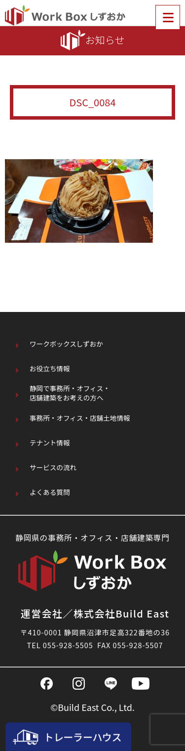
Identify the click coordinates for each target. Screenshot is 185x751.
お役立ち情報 (50, 368)
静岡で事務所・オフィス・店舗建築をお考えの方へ (70, 393)
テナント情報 (50, 442)
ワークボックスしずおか (66, 344)
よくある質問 (50, 492)
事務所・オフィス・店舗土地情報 (80, 418)
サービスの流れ (53, 467)
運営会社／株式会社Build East (95, 613)
